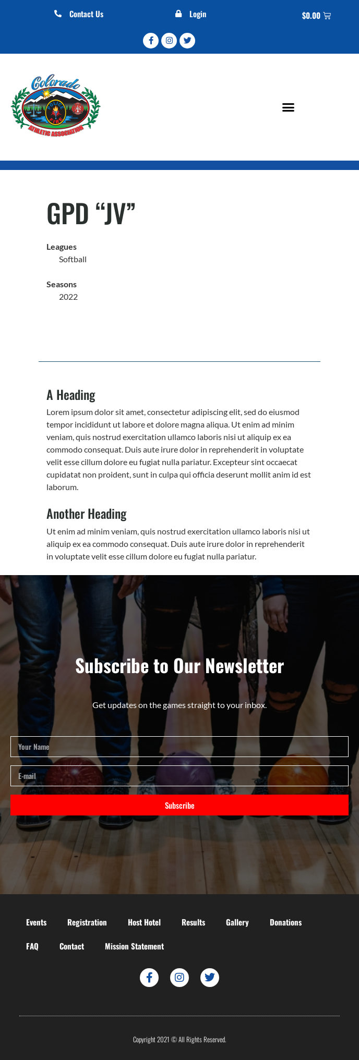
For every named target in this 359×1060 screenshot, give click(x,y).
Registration (87, 922)
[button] (288, 107)
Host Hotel (144, 922)
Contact (71, 946)
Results (193, 922)
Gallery (237, 922)
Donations (286, 922)
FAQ (32, 946)
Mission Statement (134, 946)
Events (36, 922)
